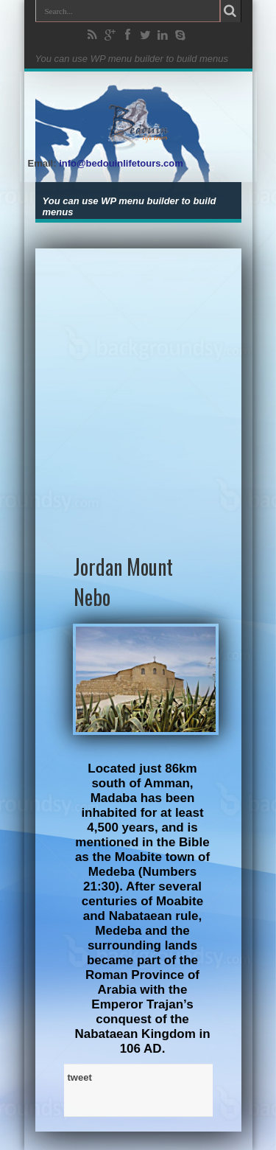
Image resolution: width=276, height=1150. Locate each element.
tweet (80, 1077)
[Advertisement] (138, 386)
